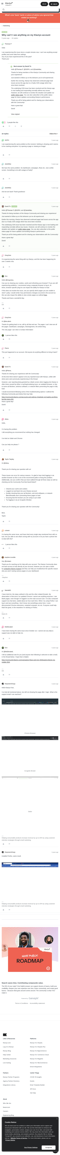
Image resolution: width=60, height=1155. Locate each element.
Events (32, 1081)
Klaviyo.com (7, 1043)
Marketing (6, 26)
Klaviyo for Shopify (36, 1043)
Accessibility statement (37, 1003)
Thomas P (8, 44)
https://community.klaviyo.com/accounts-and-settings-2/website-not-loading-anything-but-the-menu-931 (30, 398)
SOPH (7, 140)
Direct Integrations (36, 1066)
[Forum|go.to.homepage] (9, 4)
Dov (6, 276)
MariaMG (8, 590)
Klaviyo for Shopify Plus (37, 1047)
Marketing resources (9, 1059)
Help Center (7, 1055)
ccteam (7, 530)
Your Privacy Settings (31, 1147)
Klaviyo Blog (7, 1051)
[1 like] (9, 335)
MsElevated (9, 627)
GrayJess (8, 255)
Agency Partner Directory (11, 1081)
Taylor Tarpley (9, 459)
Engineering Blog (8, 1115)
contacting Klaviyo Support (12, 569)
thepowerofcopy (10, 684)
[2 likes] (10, 122)
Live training (7, 1063)
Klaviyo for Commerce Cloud (39, 1055)
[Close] (57, 1118)
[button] (2, 4)
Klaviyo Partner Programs (11, 1077)
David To (8, 206)
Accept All (48, 1147)
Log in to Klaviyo (8, 1047)
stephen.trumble (10, 557)
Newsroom (6, 1107)
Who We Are (7, 1103)
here (45, 295)
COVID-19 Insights (36, 1077)
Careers (5, 1111)
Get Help (33, 1093)
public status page (17, 95)
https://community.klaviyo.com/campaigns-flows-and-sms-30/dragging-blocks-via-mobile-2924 (28, 661)
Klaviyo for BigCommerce (38, 1051)
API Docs (33, 1089)
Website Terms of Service (19, 1138)
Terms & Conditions (21, 1003)
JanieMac (8, 164)
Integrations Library (9, 1085)
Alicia (6, 419)
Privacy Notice (10, 1140)
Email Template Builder (37, 1085)
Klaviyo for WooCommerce (38, 1063)
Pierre (7, 348)
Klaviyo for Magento (36, 1059)
